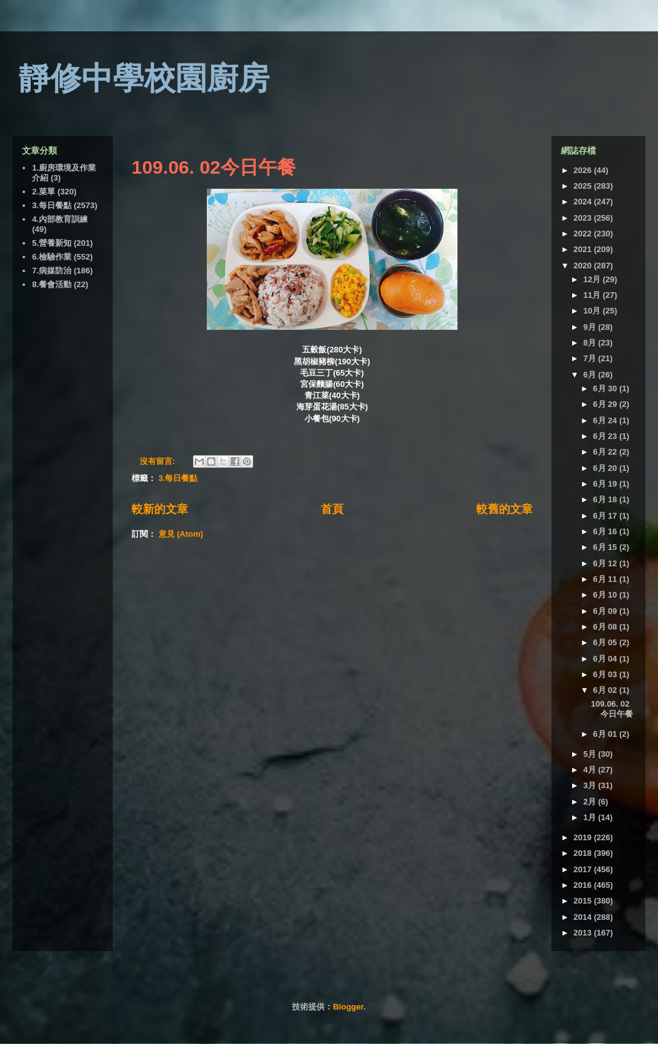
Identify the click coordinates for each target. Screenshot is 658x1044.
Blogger (348, 1006)
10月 (593, 310)
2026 (583, 170)
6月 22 (606, 451)
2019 (583, 837)
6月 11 (606, 579)
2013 (583, 932)
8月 (590, 342)
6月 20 (606, 468)
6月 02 (606, 690)
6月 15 (606, 547)
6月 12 (606, 563)
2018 (583, 853)
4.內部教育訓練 (60, 219)
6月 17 (606, 515)
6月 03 (606, 674)
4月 (590, 769)
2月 (590, 801)
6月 (590, 374)
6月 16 (606, 531)
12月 (593, 279)
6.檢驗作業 (51, 256)
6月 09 (606, 611)
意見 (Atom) (181, 534)
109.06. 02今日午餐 (214, 167)
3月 (590, 785)
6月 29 (606, 404)
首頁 (332, 509)
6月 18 (606, 499)
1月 (590, 817)
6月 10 (606, 594)
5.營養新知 (51, 243)
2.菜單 (43, 191)
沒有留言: (158, 461)
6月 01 (606, 734)
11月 (593, 295)
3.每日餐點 (178, 478)
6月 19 (606, 483)
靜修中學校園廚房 (144, 78)
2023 (583, 218)
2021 (583, 249)
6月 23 (606, 436)
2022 (583, 233)
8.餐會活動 (51, 284)
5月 (590, 754)
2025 (583, 186)
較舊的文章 (504, 509)
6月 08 (606, 626)
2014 (583, 917)
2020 (583, 265)
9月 (590, 327)
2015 (583, 900)
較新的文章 (160, 509)
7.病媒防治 (51, 270)
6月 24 (606, 420)
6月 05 (606, 642)
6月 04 (606, 658)
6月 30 (606, 388)
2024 (583, 201)
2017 (583, 869)
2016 (583, 885)
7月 (590, 358)
